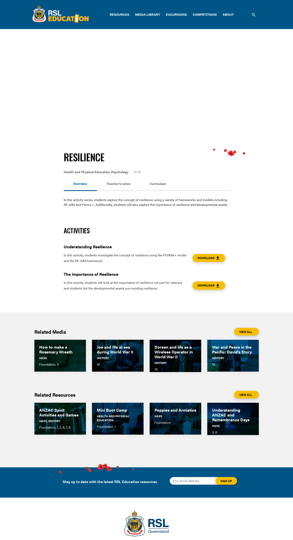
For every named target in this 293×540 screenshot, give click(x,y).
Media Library (147, 14)
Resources (119, 14)
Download (209, 258)
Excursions (176, 14)
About (228, 14)
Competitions (205, 14)
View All (245, 332)
